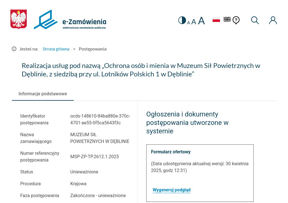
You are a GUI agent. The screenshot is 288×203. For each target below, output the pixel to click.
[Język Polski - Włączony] (214, 20)
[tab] (43, 94)
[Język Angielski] (226, 20)
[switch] (179, 20)
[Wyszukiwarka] (254, 20)
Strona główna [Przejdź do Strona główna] (57, 48)
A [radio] (186, 22)
